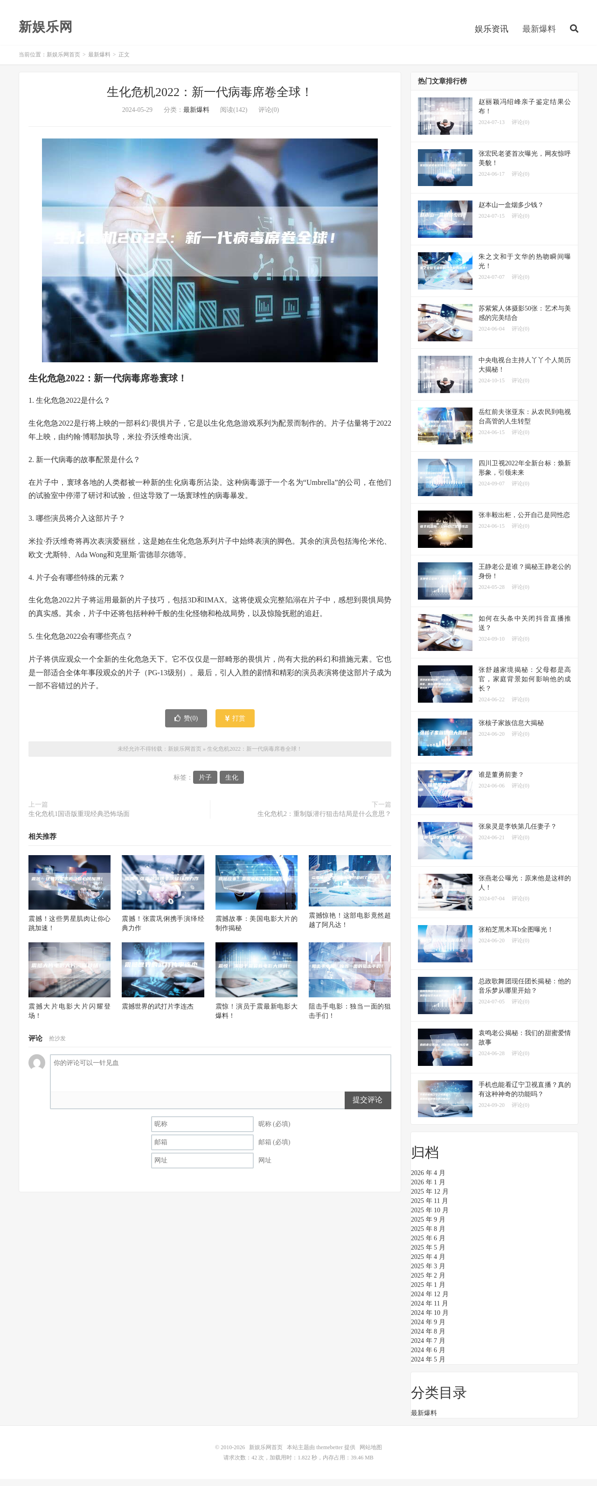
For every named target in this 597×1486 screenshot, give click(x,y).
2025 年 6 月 (428, 1245)
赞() (186, 724)
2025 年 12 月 (430, 1198)
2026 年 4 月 (428, 1179)
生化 (231, 784)
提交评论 (367, 1106)
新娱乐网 (46, 33)
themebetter (329, 1454)
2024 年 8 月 (428, 1338)
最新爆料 (539, 34)
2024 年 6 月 (428, 1357)
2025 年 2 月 (428, 1282)
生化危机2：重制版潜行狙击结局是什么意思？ (324, 820)
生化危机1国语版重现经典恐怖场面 (79, 820)
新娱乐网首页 (63, 61)
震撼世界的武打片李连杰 (158, 1012)
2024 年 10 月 (430, 1319)
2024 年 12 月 (430, 1301)
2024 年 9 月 (428, 1329)
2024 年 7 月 (428, 1347)
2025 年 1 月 (428, 1291)
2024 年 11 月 (429, 1310)
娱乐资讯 (491, 34)
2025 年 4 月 (428, 1263)
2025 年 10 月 (430, 1217)
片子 (205, 784)
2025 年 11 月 (429, 1207)
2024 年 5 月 (428, 1366)
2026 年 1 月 (428, 1189)
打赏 (235, 724)
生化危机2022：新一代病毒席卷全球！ (210, 99)
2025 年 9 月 (428, 1226)
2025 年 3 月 (428, 1273)
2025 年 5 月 (428, 1254)
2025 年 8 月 (428, 1235)
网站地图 (371, 1454)
